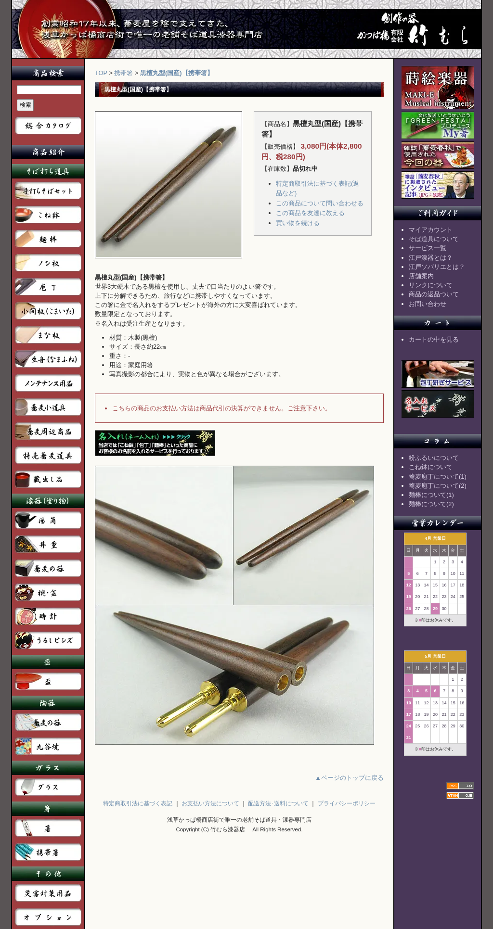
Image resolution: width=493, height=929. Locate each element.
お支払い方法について (210, 803)
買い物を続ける (298, 223)
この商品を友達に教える (310, 212)
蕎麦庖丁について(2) (438, 485)
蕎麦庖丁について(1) (438, 476)
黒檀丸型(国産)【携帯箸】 (176, 72)
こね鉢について (431, 467)
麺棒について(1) (431, 494)
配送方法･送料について (278, 803)
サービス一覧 (427, 248)
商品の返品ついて (434, 294)
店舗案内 (421, 276)
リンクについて (431, 285)
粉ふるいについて (434, 457)
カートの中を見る (434, 339)
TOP (101, 72)
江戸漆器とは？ (431, 257)
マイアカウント (431, 229)
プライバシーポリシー (347, 803)
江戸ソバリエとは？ (437, 266)
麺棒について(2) (431, 504)
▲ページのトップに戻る (349, 777)
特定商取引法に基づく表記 (137, 803)
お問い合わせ (427, 303)
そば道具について (434, 238)
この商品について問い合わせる (319, 203)
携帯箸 (123, 72)
